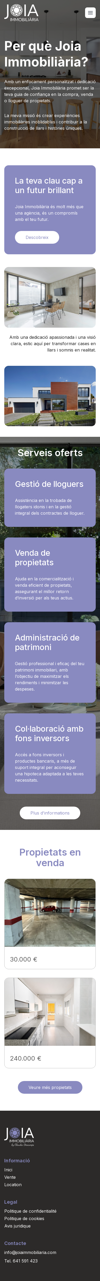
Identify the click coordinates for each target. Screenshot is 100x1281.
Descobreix (37, 237)
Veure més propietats (50, 1087)
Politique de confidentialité (30, 1211)
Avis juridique (17, 1226)
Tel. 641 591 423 (21, 1261)
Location (13, 1184)
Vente (10, 1177)
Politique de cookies (24, 1218)
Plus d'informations (50, 813)
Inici (8, 1169)
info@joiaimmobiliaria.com (30, 1252)
